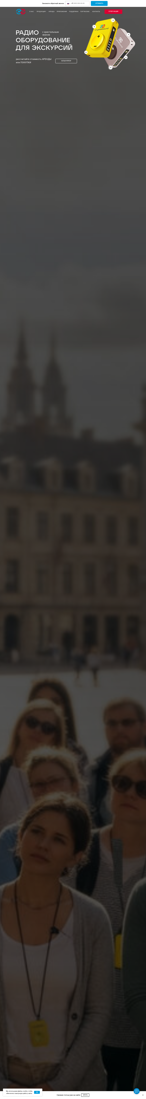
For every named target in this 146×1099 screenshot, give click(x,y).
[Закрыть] (143, 1095)
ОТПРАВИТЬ (99, 3)
